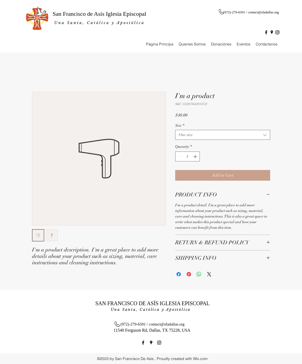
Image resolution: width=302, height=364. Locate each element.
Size (179, 125)
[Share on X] (209, 274)
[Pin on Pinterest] (189, 274)
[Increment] (195, 156)
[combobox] (222, 135)
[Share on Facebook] (178, 274)
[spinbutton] (187, 156)
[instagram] (277, 32)
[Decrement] (179, 156)
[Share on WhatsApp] (199, 274)
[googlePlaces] (271, 32)
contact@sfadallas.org (263, 12)
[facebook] (266, 32)
